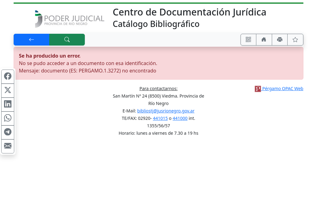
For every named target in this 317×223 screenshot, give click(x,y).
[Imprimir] (280, 40)
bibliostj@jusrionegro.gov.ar (165, 111)
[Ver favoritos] (295, 40)
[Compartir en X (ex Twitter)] (7, 91)
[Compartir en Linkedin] (7, 105)
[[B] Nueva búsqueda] (67, 40)
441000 (180, 118)
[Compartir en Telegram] (7, 132)
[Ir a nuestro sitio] (264, 40)
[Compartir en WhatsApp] (7, 119)
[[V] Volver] (32, 40)
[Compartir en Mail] (7, 146)
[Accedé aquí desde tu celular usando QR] (249, 40)
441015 (160, 118)
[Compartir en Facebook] (7, 77)
